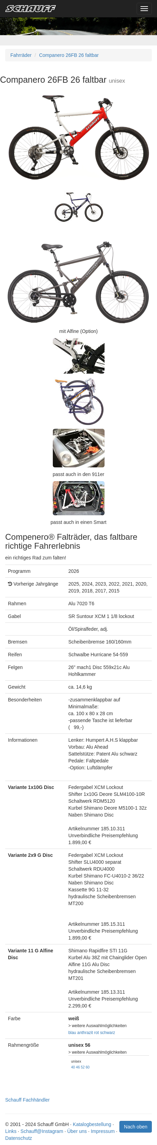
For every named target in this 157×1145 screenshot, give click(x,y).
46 (78, 1067)
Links (11, 1131)
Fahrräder (20, 55)
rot (96, 1032)
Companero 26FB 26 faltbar (69, 55)
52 (83, 1067)
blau (72, 1032)
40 (73, 1067)
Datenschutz (18, 1138)
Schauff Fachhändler (27, 1100)
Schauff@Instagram (41, 1131)
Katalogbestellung (92, 1124)
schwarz (107, 1032)
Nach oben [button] (135, 1126)
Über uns (77, 1131)
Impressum (103, 1131)
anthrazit (85, 1032)
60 (87, 1067)
